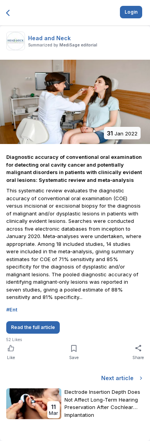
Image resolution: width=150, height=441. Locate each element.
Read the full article (33, 327)
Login (131, 12)
